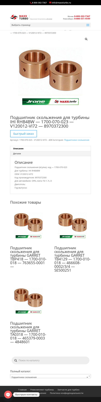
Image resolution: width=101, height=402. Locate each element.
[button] (86, 39)
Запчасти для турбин (68, 389)
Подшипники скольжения (76, 140)
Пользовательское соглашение (30, 393)
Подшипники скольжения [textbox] (49, 377)
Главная (22, 389)
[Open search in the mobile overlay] (50, 360)
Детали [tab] (17, 153)
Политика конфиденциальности (66, 393)
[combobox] (50, 376)
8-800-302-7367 (39, 2)
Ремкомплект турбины (42, 389)
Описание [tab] (18, 148)
